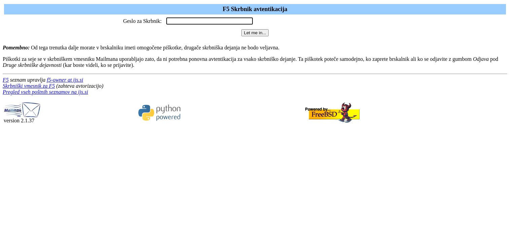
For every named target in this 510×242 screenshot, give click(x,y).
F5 (6, 80)
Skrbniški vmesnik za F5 (29, 86)
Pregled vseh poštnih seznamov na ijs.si (45, 92)
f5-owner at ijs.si (65, 80)
